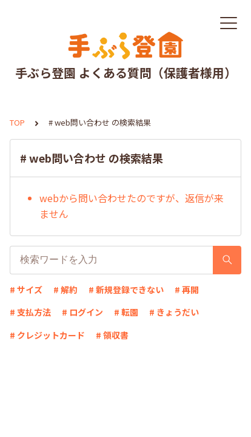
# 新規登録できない (126, 289)
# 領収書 (112, 335)
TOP (17, 122)
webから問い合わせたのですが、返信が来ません (131, 206)
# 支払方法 (30, 312)
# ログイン (82, 312)
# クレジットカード (47, 335)
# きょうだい (174, 312)
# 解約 (65, 289)
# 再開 (187, 289)
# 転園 (126, 312)
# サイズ (26, 289)
